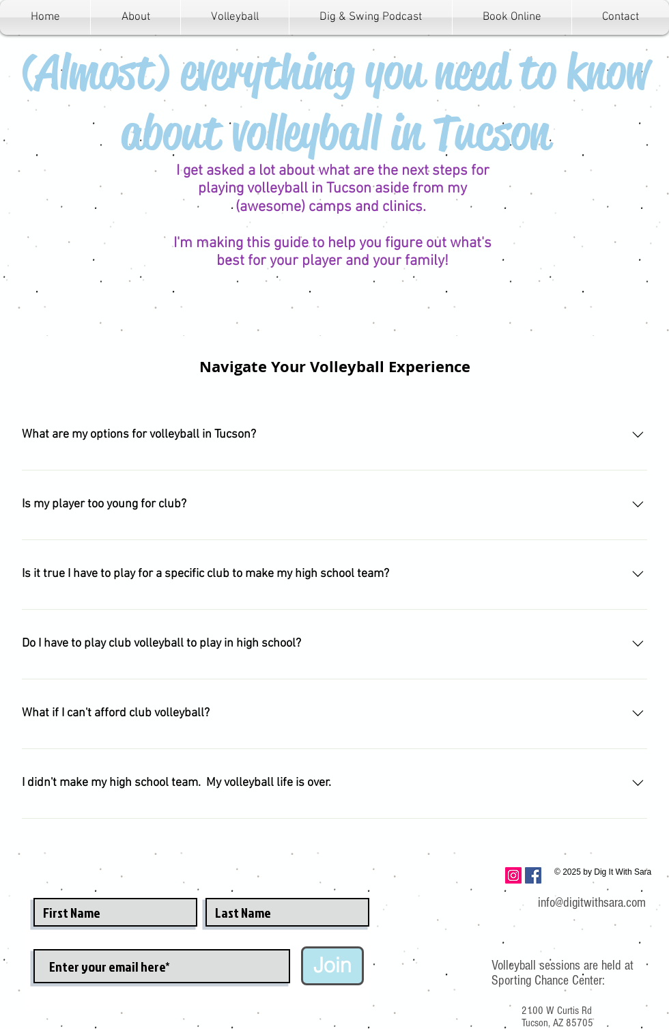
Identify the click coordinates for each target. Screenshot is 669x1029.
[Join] (332, 965)
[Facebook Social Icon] (533, 875)
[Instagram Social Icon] (513, 875)
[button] (235, 17)
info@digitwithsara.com (592, 902)
